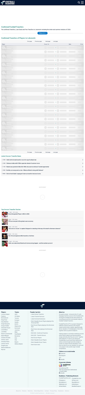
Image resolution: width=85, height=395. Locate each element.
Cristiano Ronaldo (5, 337)
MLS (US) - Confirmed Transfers (39, 333)
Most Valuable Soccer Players (39, 340)
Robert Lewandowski (6, 333)
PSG (16, 340)
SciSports (74, 330)
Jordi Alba (3, 331)
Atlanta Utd (18, 326)
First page (29, 41)
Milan (16, 332)
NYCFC (16, 324)
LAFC (16, 314)
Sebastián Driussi (5, 327)
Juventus (17, 330)
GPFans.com (75, 380)
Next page (48, 41)
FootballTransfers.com (65, 378)
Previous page (38, 41)
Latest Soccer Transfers (37, 314)
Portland (17, 320)
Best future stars (35, 344)
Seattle (16, 322)
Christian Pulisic (5, 341)
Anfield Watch (62, 386)
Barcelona (17, 336)
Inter (16, 338)
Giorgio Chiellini (5, 325)
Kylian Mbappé (5, 335)
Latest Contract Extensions (38, 319)
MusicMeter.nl (75, 382)
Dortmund (17, 328)
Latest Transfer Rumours (37, 316)
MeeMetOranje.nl (76, 386)
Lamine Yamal (5, 343)
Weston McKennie (6, 347)
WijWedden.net (63, 384)
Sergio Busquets (5, 323)
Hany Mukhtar (4, 321)
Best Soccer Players (36, 337)
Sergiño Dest (4, 345)
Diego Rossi (4, 320)
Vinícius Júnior (5, 339)
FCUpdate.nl (62, 380)
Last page (55, 41)
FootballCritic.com (76, 378)
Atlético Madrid (19, 344)
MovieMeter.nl (62, 382)
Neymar (3, 349)
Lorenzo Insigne (5, 314)
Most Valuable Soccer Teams (38, 342)
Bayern (16, 342)
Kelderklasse (75, 384)
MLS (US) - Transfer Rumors (38, 335)
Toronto (17, 318)
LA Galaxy (17, 316)
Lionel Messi (4, 329)
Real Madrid (18, 334)
